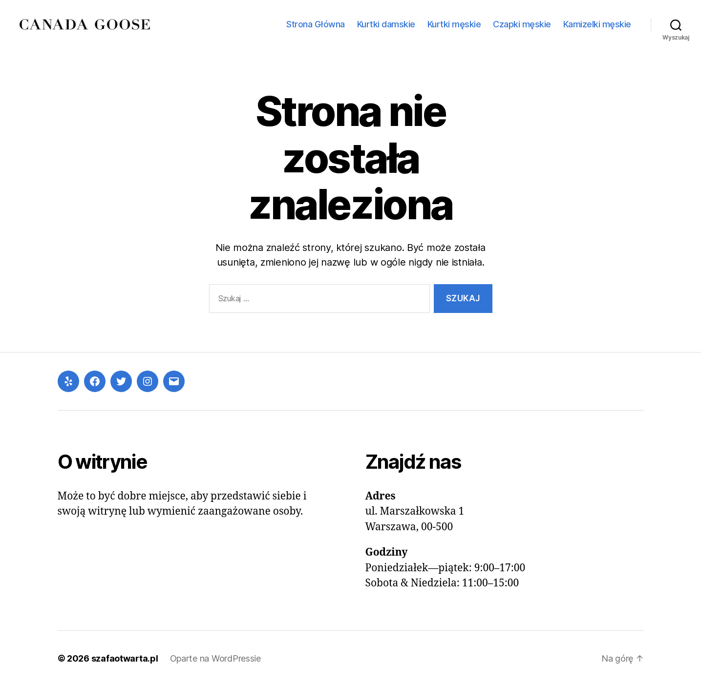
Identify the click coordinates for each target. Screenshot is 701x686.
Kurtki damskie (386, 24)
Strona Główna (315, 24)
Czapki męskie (522, 24)
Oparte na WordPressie (215, 658)
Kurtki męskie (454, 24)
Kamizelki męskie (597, 24)
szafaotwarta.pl (124, 658)
